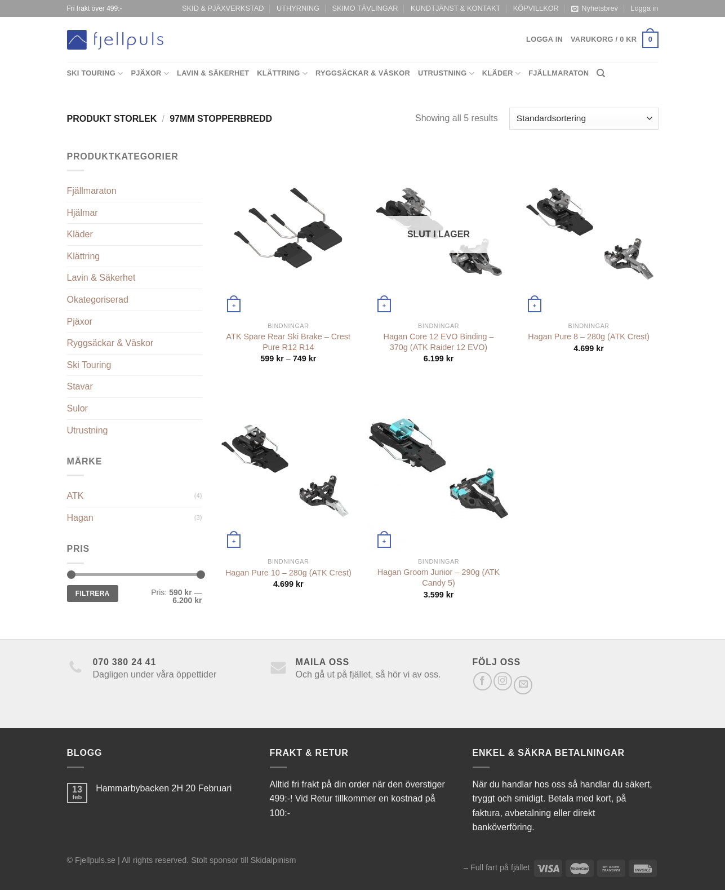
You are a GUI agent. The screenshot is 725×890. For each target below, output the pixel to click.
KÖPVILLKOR (536, 8)
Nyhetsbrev (594, 8)
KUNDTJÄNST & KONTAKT (456, 8)
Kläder (501, 73)
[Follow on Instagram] (502, 681)
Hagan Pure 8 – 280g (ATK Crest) (589, 336)
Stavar (80, 386)
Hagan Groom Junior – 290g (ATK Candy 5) (438, 577)
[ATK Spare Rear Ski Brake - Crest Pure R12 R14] (288, 232)
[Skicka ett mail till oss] (523, 685)
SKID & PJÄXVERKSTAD (223, 8)
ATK (75, 496)
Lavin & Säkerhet (213, 73)
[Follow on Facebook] (482, 681)
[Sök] (601, 73)
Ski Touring (95, 73)
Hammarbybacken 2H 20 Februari (164, 788)
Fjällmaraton (558, 73)
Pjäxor (150, 73)
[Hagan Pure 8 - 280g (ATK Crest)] (589, 232)
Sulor (77, 408)
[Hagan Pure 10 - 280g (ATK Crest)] (288, 468)
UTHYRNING (298, 8)
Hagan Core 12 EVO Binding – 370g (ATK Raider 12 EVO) (438, 342)
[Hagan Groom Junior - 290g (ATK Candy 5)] (438, 468)
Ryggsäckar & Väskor (362, 73)
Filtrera (92, 593)
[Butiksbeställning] (583, 119)
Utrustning (446, 73)
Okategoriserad (97, 299)
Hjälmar (82, 213)
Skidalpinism (273, 860)
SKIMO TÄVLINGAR (365, 8)
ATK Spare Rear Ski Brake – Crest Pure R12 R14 (288, 342)
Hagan (80, 518)
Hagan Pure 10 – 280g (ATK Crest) (288, 572)
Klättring (282, 73)
